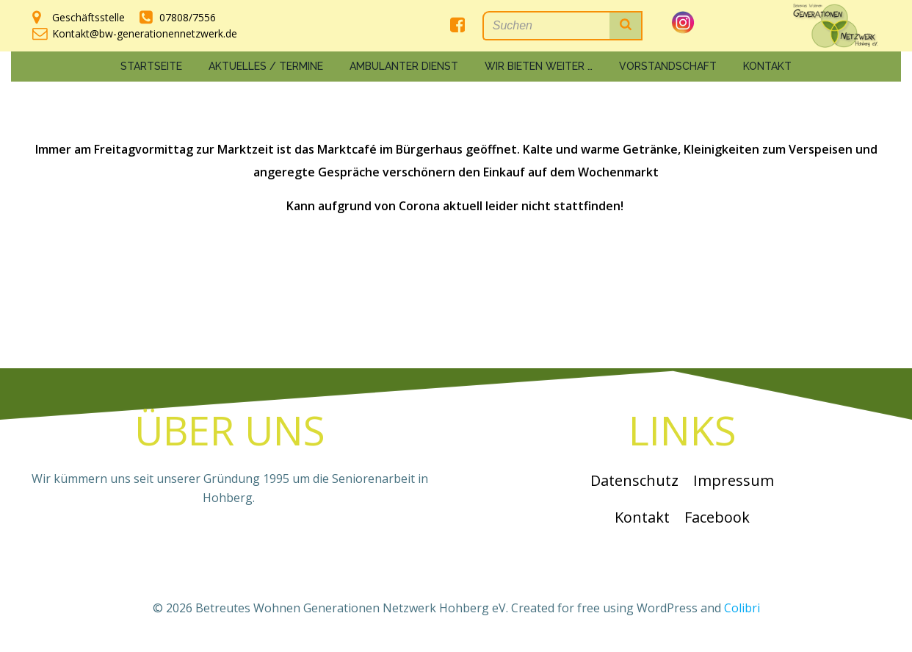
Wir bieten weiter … (539, 66)
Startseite (151, 66)
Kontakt (767, 66)
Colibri (742, 608)
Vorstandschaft (668, 66)
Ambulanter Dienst (404, 66)
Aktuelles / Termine (266, 66)
